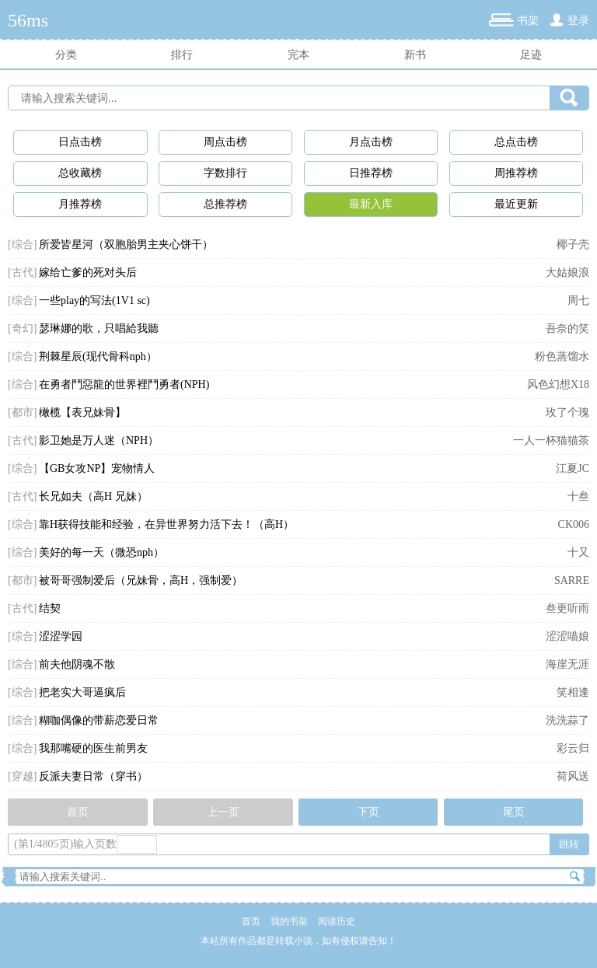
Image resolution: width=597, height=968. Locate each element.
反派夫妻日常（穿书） (93, 776)
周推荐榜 (516, 173)
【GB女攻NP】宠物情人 (97, 468)
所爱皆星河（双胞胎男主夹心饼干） (126, 244)
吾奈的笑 (567, 328)
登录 (578, 20)
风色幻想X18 (558, 384)
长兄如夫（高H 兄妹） (93, 496)
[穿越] (22, 776)
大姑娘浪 (567, 272)
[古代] (22, 272)
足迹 (531, 55)
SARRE (571, 580)
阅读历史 (336, 921)
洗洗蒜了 (567, 720)
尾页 (514, 812)
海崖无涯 (567, 664)
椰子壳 (573, 244)
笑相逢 (573, 692)
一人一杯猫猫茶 (551, 440)
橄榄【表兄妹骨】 (82, 412)
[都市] (22, 412)
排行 (182, 55)
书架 (528, 20)
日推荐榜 (371, 173)
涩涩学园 (60, 636)
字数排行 (225, 173)
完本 (298, 55)
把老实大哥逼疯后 (82, 692)
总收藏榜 (80, 173)
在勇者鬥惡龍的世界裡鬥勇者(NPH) (124, 384)
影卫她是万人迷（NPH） (99, 440)
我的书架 (289, 921)
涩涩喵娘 (567, 636)
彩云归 (573, 748)
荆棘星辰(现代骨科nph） (98, 356)
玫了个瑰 (567, 412)
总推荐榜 (225, 204)
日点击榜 (80, 142)
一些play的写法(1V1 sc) (94, 300)
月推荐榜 (80, 204)
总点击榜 (516, 142)
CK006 (573, 524)
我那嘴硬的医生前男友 (93, 748)
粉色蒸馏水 (562, 356)
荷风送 (573, 776)
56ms (28, 20)
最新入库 (371, 204)
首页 (78, 812)
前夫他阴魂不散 (77, 664)
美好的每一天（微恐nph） (101, 552)
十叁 (578, 496)
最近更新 (516, 204)
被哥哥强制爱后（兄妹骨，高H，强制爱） (141, 580)
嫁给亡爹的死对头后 (88, 272)
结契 (50, 608)
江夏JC (572, 468)
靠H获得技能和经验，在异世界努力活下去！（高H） (166, 524)
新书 (415, 55)
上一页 (223, 812)
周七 (578, 300)
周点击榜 (225, 142)
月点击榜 (371, 142)
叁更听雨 (567, 608)
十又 (578, 552)
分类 (66, 55)
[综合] (22, 244)
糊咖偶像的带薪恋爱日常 (99, 720)
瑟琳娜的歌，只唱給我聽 (99, 328)
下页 (368, 812)
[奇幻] (22, 328)
